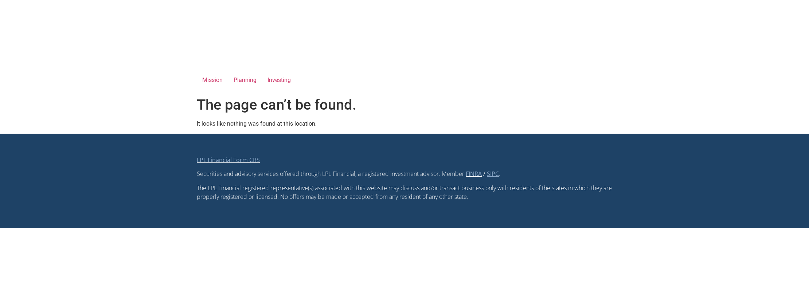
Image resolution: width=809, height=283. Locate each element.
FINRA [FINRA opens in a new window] (474, 174)
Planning (245, 79)
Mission (212, 79)
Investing (279, 79)
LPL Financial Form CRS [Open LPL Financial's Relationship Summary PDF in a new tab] (228, 160)
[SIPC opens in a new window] (493, 174)
